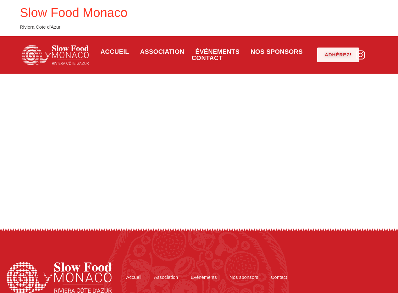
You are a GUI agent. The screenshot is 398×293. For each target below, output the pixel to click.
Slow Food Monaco (73, 13)
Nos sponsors (277, 51)
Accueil (115, 51)
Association (162, 51)
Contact (207, 58)
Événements (217, 51)
